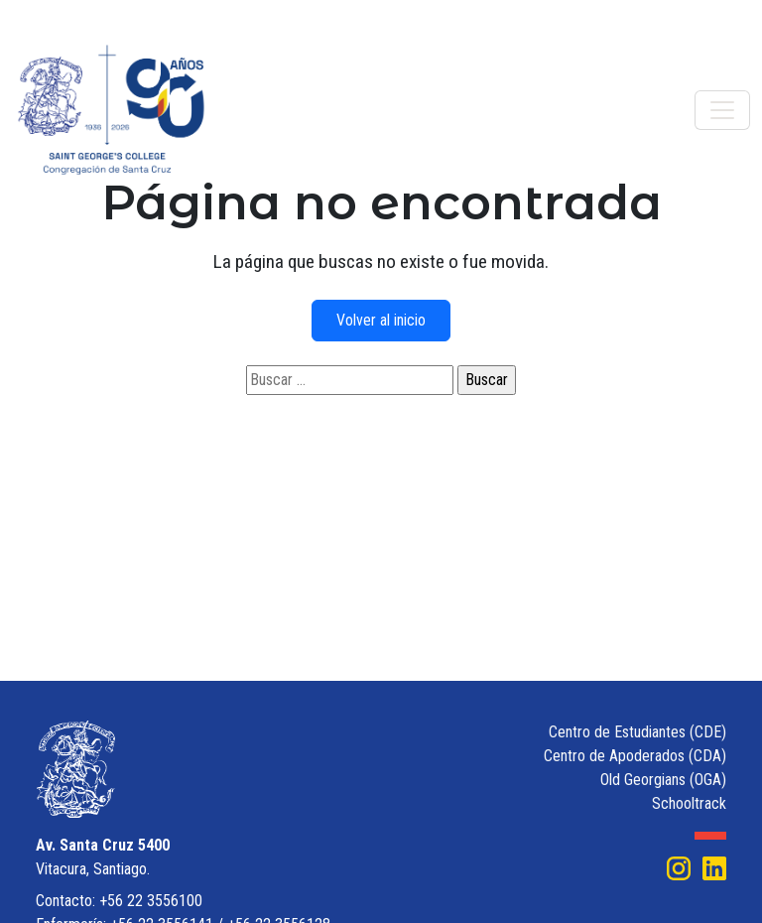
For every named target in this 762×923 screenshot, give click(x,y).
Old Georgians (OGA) (663, 779)
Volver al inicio (381, 320)
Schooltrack (689, 803)
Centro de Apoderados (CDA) (635, 755)
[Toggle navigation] (722, 110)
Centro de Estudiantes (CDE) (637, 732)
